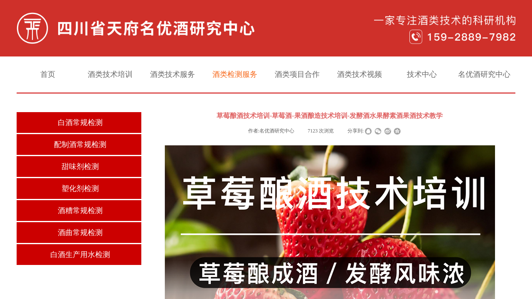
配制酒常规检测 (80, 144)
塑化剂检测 (80, 188)
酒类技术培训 (110, 74)
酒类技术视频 (359, 74)
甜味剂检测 (80, 166)
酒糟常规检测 (80, 210)
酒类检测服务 (234, 74)
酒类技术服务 (172, 74)
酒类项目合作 (297, 74)
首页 (47, 74)
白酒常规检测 (80, 122)
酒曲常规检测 (80, 232)
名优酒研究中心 (484, 74)
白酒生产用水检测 (80, 254)
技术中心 (422, 74)
